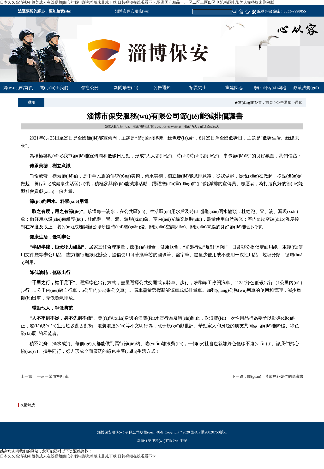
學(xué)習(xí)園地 (270, 87)
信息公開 (90, 87)
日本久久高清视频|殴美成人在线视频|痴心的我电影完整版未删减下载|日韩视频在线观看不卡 (78, 456)
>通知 (297, 102)
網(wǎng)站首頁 (18, 87)
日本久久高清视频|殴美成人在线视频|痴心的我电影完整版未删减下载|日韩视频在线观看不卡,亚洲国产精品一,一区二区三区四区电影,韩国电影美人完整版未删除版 (137, 2)
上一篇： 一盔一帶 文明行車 (45, 376)
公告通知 (162, 87)
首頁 (269, 102)
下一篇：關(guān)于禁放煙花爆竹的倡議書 (267, 376)
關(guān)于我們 (54, 87)
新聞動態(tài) (126, 87)
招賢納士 (198, 87)
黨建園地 (234, 87)
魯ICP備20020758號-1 (209, 432)
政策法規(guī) (306, 87)
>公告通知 (283, 102)
